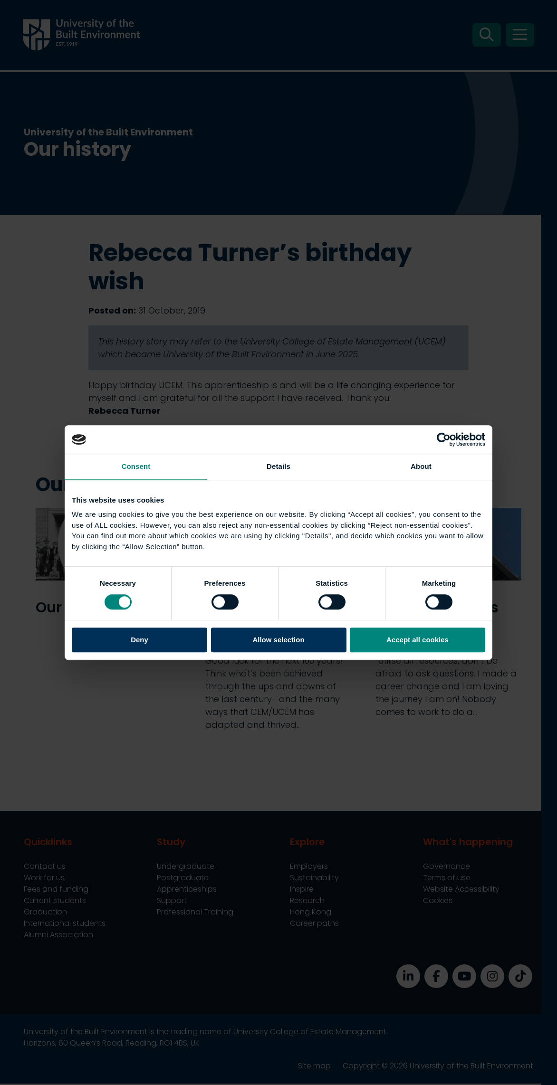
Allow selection (278, 640)
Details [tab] (278, 466)
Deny (139, 640)
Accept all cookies (417, 640)
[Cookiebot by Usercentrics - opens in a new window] (443, 439)
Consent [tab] (136, 466)
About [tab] (421, 466)
